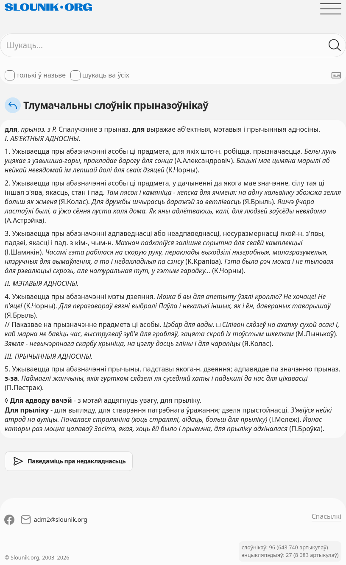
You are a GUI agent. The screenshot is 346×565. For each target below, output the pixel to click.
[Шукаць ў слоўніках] (335, 45)
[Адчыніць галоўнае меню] (330, 9)
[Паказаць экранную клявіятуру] (336, 75)
